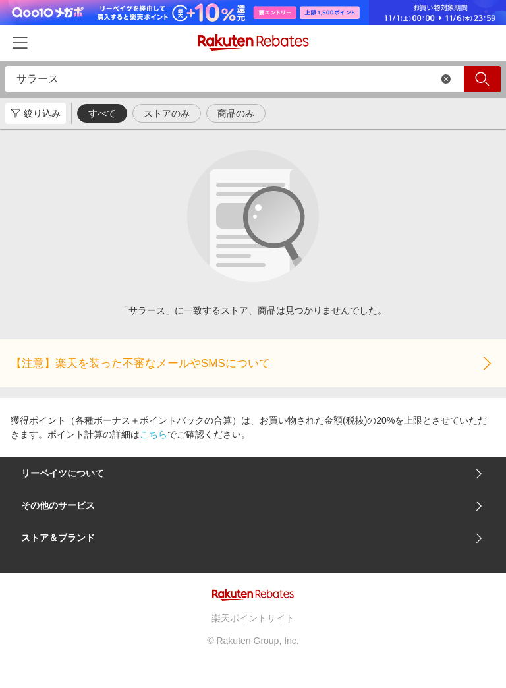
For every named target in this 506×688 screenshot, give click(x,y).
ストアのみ (167, 113)
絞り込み (36, 113)
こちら (153, 434)
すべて (102, 113)
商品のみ (235, 113)
